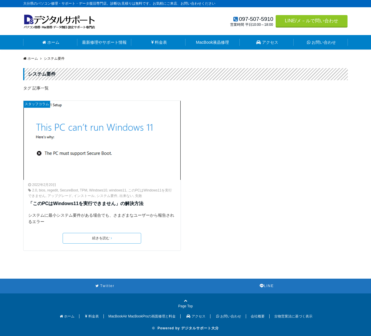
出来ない (126, 196)
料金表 (159, 42)
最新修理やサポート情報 (104, 42)
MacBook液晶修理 (212, 42)
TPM (83, 190)
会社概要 (258, 316)
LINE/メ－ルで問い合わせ (311, 20)
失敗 (138, 196)
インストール (84, 196)
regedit (52, 190)
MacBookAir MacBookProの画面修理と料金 (142, 316)
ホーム (50, 42)
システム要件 (107, 196)
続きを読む (102, 238)
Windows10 (98, 190)
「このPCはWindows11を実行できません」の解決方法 (85, 203)
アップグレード (60, 196)
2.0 (34, 190)
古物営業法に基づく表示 (293, 316)
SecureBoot (69, 190)
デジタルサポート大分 (200, 328)
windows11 (117, 190)
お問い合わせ (321, 42)
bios (42, 190)
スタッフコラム (37, 104)
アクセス (267, 42)
